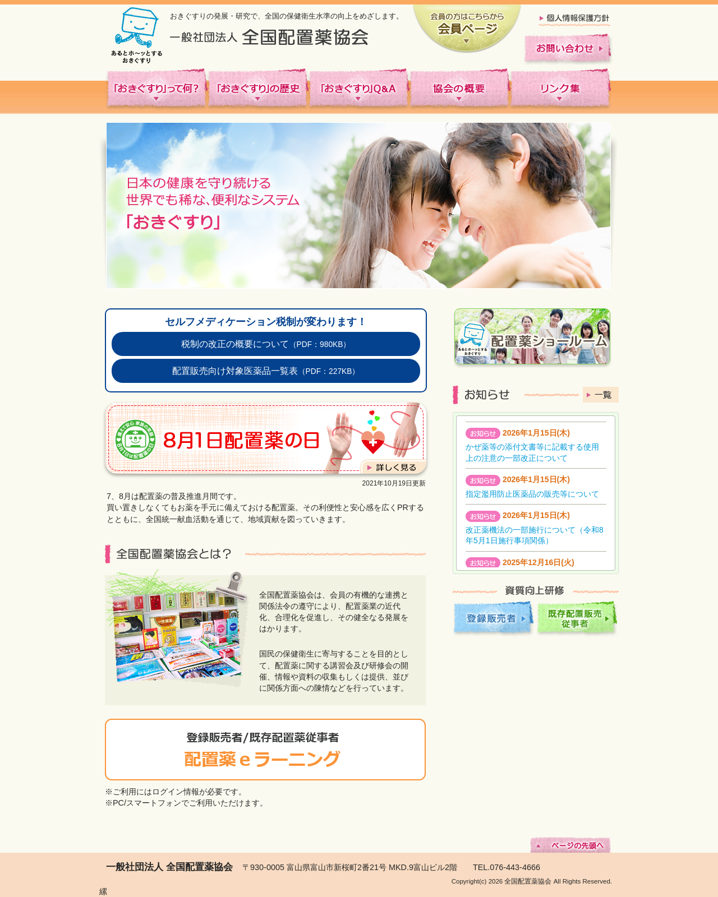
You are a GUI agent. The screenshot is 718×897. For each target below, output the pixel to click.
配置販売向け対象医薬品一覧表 (266, 371)
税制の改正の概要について (266, 344)
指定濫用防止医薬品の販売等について (532, 493)
